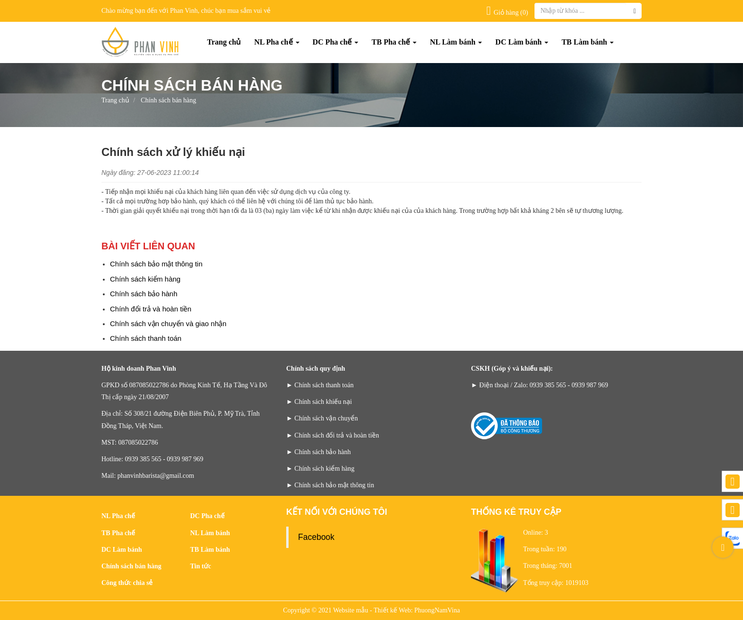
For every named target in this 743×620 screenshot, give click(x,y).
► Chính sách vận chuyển (322, 418)
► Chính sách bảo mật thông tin (330, 485)
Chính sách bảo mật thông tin (156, 264)
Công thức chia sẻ (127, 582)
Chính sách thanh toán (145, 338)
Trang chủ (224, 42)
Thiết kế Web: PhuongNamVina (417, 610)
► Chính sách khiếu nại (319, 401)
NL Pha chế (276, 42)
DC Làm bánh (521, 42)
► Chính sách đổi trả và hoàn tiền (332, 435)
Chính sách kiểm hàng (145, 279)
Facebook (316, 537)
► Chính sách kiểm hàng (320, 468)
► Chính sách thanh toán (319, 385)
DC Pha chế (336, 42)
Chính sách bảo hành (143, 294)
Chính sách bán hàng (131, 566)
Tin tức (200, 566)
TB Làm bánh (588, 42)
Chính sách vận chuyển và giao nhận (168, 323)
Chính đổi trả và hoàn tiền (150, 309)
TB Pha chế (394, 42)
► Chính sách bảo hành (318, 452)
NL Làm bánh (456, 42)
